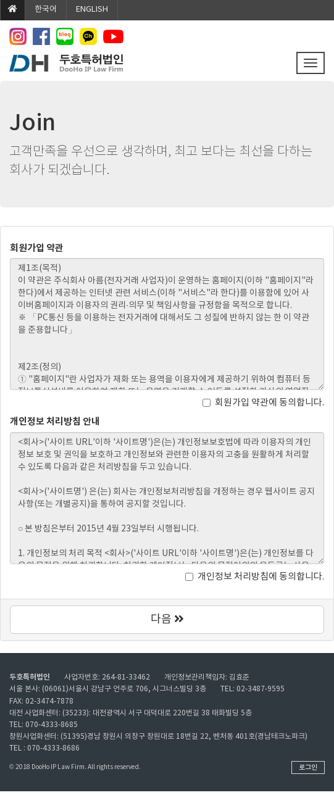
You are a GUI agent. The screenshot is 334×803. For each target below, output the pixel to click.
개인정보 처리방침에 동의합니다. (254, 577)
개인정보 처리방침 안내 (55, 421)
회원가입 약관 (37, 248)
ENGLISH (92, 9)
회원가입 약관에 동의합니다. (263, 402)
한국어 (46, 9)
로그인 (308, 767)
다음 (167, 619)
